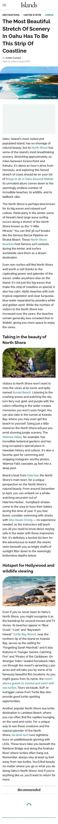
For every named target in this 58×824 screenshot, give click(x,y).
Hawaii (49, 15)
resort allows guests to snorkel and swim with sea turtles (28, 683)
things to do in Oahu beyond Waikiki (29, 179)
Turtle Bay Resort (24, 634)
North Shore (40, 147)
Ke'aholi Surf (20, 735)
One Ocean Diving (20, 520)
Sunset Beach (22, 392)
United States (32, 15)
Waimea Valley (12, 437)
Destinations (10, 15)
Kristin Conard (13, 57)
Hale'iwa (32, 475)
